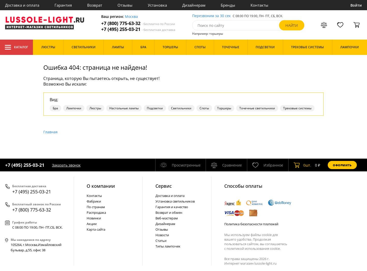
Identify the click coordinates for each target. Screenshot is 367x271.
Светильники (181, 108)
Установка (157, 5)
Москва (131, 17)
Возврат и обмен (168, 212)
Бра (55, 108)
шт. (302, 165)
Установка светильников (175, 201)
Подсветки (155, 108)
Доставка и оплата (22, 5)
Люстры (95, 108)
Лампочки (73, 108)
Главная (50, 131)
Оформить (342, 165)
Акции (92, 223)
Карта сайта (96, 229)
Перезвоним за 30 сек (211, 16)
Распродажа (96, 212)
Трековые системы (297, 108)
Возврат (94, 5)
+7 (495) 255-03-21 (138, 29)
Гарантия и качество (171, 207)
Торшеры (224, 108)
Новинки (94, 218)
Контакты (259, 5)
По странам (96, 207)
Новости (162, 235)
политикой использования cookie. (254, 248)
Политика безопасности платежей (251, 224)
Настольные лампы (124, 108)
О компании (101, 186)
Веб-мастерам (166, 218)
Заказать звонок (66, 165)
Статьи (160, 240)
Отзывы (125, 5)
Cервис (163, 186)
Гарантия (63, 5)
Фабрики (94, 201)
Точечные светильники (257, 108)
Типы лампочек (167, 246)
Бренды (228, 5)
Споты (204, 108)
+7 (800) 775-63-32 (138, 23)
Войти (356, 5)
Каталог (16, 47)
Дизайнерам (193, 5)
